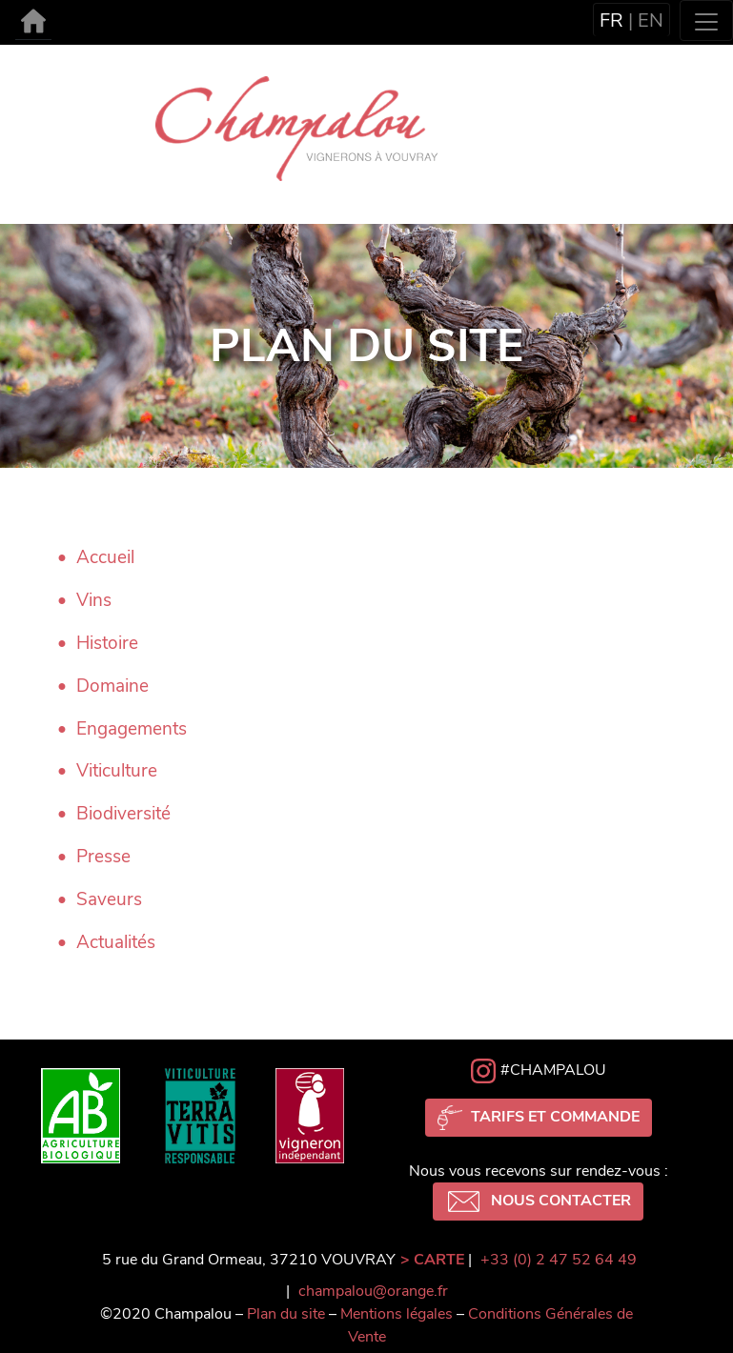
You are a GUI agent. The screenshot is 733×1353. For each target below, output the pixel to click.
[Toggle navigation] (706, 20)
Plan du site (286, 1313)
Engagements (131, 729)
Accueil (105, 557)
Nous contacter (538, 1201)
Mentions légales (396, 1313)
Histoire (107, 643)
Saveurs (109, 899)
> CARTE (432, 1259)
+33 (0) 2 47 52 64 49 (558, 1259)
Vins (94, 600)
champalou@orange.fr (373, 1291)
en (650, 20)
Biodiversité (123, 813)
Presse (103, 856)
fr (611, 20)
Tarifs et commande (539, 1117)
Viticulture (116, 770)
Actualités (115, 942)
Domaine (112, 686)
